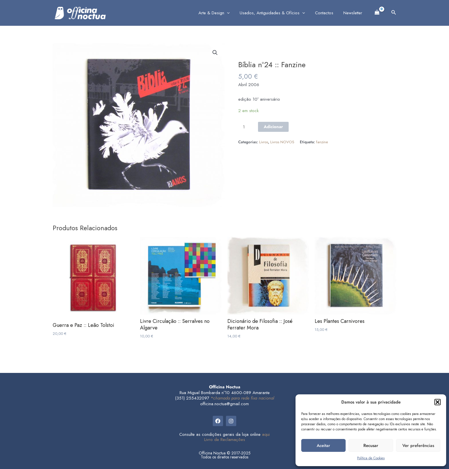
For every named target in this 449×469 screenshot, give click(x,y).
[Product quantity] (246, 127)
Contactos (326, 13)
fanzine (322, 142)
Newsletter (353, 13)
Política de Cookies (371, 458)
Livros (263, 142)
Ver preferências (418, 445)
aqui (266, 434)
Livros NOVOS (282, 142)
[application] (232, 13)
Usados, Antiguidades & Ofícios (276, 13)
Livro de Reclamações (224, 439)
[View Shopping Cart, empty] (377, 12)
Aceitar (323, 445)
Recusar (370, 445)
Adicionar (273, 127)
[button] (437, 402)
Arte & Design (219, 13)
